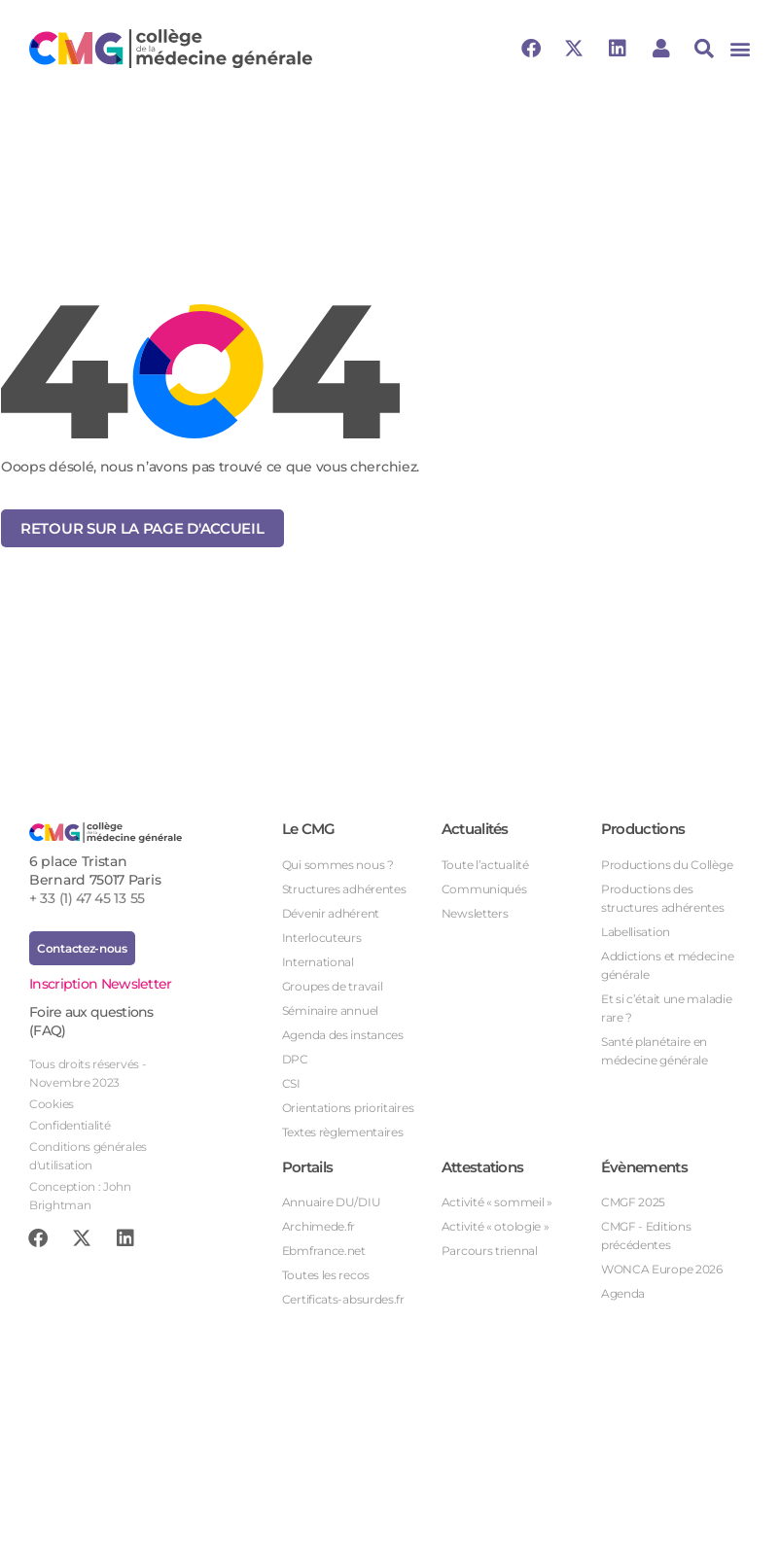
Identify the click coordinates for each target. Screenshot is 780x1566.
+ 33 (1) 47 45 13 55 (87, 898)
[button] (740, 49)
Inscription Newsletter (100, 983)
